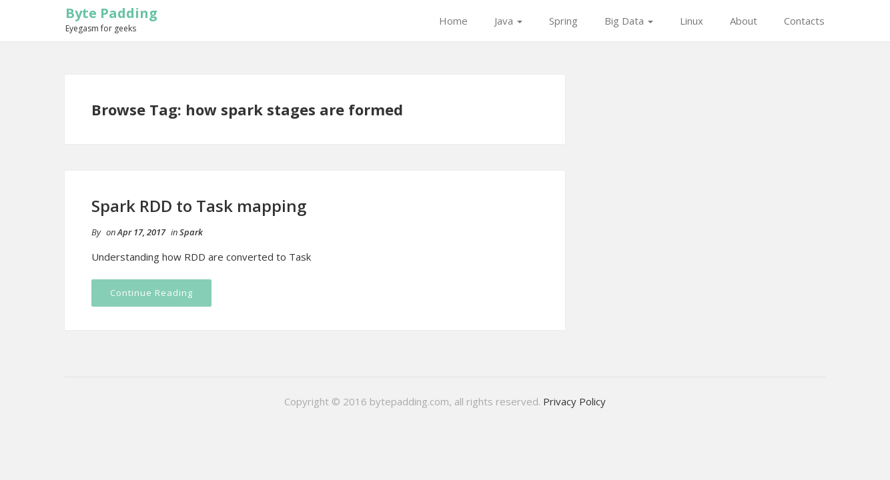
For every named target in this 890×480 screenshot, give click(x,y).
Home (453, 20)
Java (508, 20)
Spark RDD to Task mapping (198, 206)
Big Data (628, 20)
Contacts (804, 20)
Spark (191, 232)
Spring (563, 20)
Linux (691, 20)
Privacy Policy (574, 401)
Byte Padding (111, 13)
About (743, 20)
